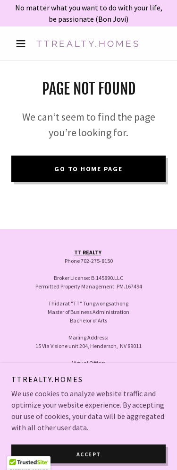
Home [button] (89, 393)
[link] (88, 43)
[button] (22, 43)
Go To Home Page (88, 169)
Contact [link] (88, 405)
